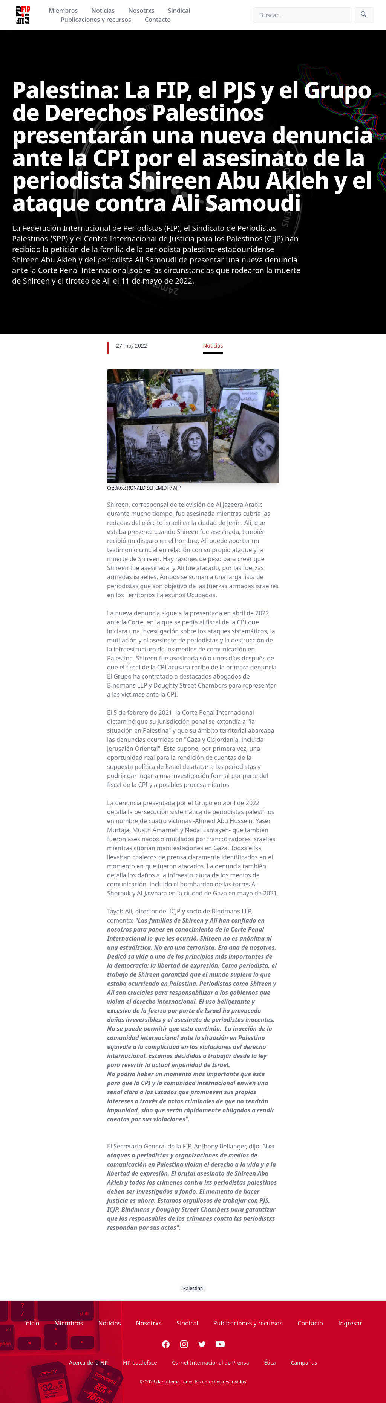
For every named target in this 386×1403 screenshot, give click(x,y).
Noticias (104, 10)
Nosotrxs (142, 10)
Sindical (179, 10)
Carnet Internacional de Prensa (210, 1362)
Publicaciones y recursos (97, 19)
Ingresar (350, 1323)
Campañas (304, 1362)
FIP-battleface (140, 1362)
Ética (270, 1362)
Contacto (158, 19)
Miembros (64, 10)
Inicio (31, 1323)
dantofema (168, 1382)
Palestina (193, 1288)
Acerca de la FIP (88, 1362)
